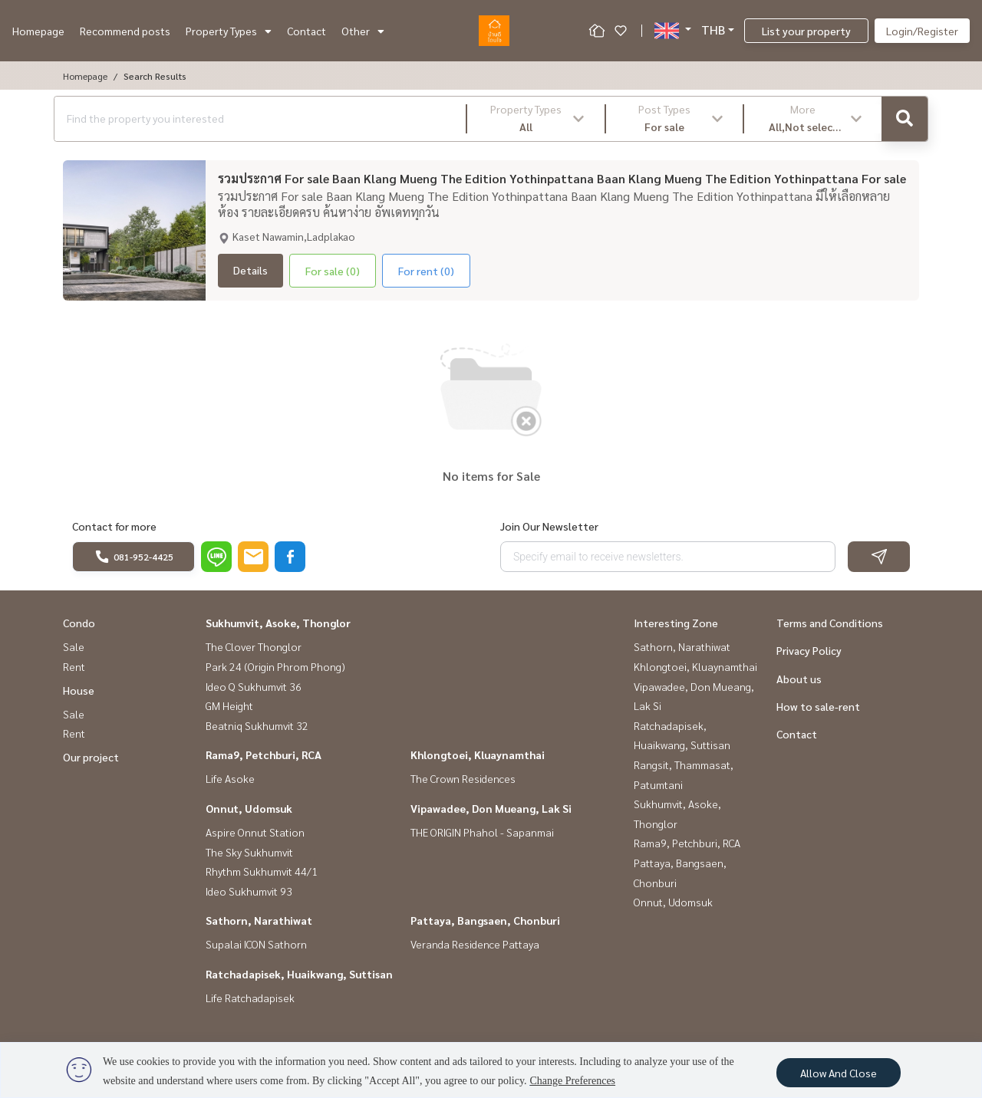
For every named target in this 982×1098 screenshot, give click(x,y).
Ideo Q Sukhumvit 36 (254, 686)
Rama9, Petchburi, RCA (263, 754)
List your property (806, 31)
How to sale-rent (818, 706)
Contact (306, 31)
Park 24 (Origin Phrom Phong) (275, 666)
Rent (74, 666)
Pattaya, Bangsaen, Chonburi (485, 920)
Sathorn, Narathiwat (259, 920)
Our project (91, 757)
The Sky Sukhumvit (249, 852)
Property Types (229, 31)
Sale (73, 646)
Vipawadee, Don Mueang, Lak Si (491, 808)
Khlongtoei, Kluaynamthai (477, 754)
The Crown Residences (463, 778)
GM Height (229, 705)
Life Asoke (230, 778)
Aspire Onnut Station (255, 832)
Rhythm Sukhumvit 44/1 (262, 871)
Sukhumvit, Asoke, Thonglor (278, 623)
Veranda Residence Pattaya (474, 944)
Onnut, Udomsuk (249, 808)
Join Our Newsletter (549, 526)
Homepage (38, 31)
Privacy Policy (809, 650)
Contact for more (114, 526)
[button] (536, 118)
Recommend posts (125, 31)
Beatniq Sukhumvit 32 (257, 725)
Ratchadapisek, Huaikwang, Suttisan (299, 974)
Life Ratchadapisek (250, 997)
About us (799, 678)
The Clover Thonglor (254, 646)
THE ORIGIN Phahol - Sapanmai (482, 832)
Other (362, 31)
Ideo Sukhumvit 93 (249, 891)
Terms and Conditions (829, 623)
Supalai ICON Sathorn (256, 944)
